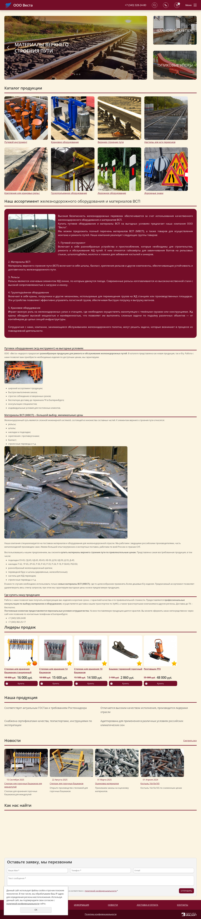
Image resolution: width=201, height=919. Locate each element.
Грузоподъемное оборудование (69, 193)
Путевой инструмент (15, 142)
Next (143, 47)
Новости (113, 905)
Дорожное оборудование (112, 193)
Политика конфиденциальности (101, 914)
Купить (21, 683)
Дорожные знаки (153, 193)
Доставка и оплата (147, 905)
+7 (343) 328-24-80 (135, 5)
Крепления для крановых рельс (22, 193)
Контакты (182, 905)
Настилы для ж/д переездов (159, 142)
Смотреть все (190, 740)
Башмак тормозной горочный (125, 668)
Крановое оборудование (65, 142)
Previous (8, 47)
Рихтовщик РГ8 (152, 668)
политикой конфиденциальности (101, 891)
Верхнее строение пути (111, 142)
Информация (81, 905)
